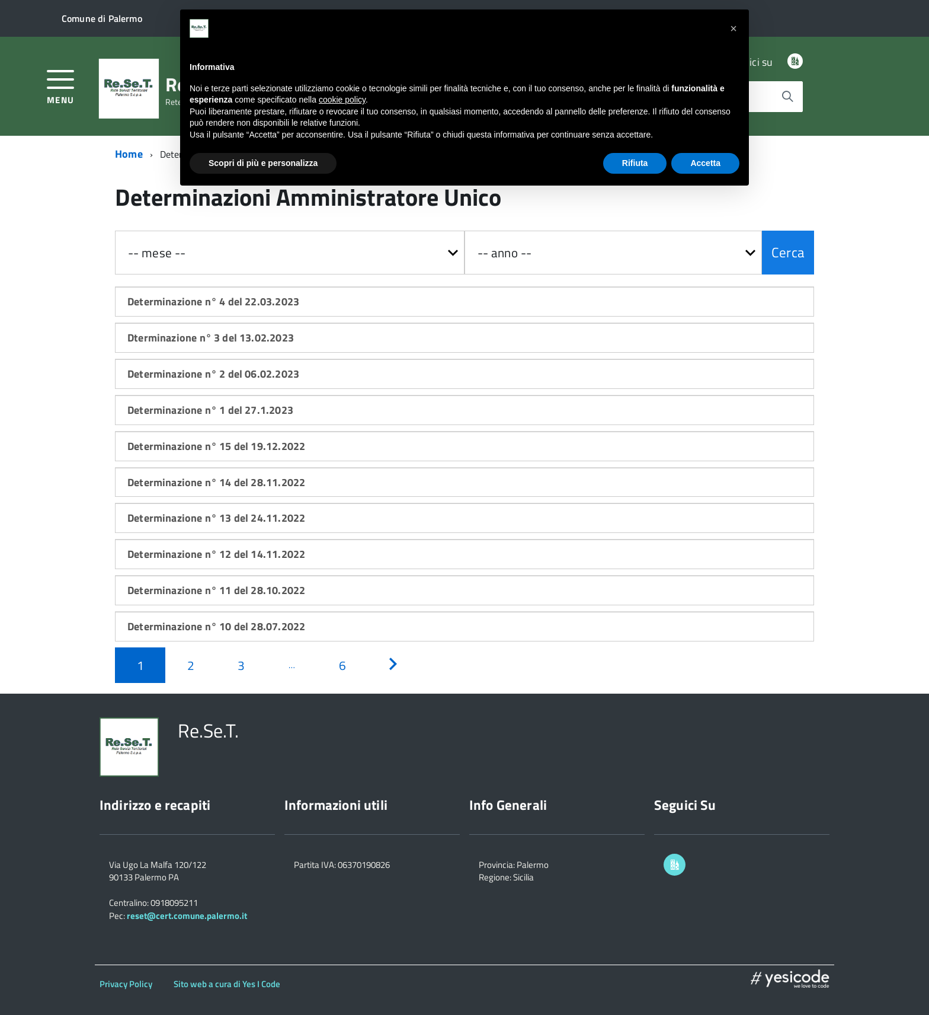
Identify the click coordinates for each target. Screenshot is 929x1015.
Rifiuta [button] (635, 163)
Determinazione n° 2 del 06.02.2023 (213, 374)
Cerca (788, 252)
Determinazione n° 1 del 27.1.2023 (210, 410)
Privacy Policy (126, 984)
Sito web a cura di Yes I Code (227, 984)
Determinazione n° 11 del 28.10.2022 (216, 590)
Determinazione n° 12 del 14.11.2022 (216, 554)
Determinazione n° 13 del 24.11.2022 (216, 518)
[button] (733, 28)
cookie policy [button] (342, 99)
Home (129, 154)
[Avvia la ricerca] (787, 96)
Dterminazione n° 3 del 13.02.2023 (210, 338)
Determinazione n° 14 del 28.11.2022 (216, 482)
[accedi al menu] (61, 85)
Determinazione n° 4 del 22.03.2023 (213, 301)
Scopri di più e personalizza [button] (263, 163)
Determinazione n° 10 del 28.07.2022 (216, 626)
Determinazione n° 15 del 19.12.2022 (216, 446)
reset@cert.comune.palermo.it (187, 916)
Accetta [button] (705, 163)
